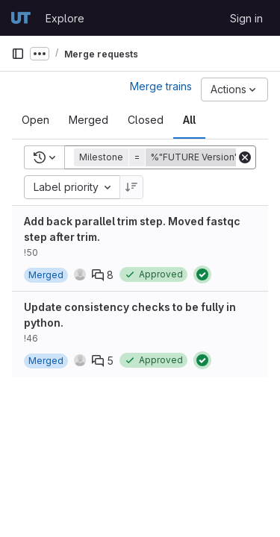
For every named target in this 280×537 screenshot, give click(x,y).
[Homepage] (21, 18)
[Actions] (234, 89)
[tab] (35, 120)
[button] (168, 157)
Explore (65, 18)
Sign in (246, 18)
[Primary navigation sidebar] (18, 54)
